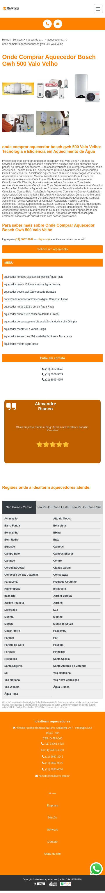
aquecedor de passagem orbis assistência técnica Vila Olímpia (40, 321)
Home (52, 793)
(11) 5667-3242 (24, 239)
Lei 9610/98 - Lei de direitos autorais (49, 707)
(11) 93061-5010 (52, 743)
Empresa (52, 805)
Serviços (52, 829)
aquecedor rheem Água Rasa (21, 343)
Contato (53, 841)
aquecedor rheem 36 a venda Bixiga (25, 329)
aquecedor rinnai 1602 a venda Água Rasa (29, 306)
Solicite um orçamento (52, 249)
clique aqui (44, 239)
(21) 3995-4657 (52, 379)
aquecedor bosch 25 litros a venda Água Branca (32, 284)
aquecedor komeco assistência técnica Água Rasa (33, 276)
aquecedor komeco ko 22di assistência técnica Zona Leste (38, 336)
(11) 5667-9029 (52, 374)
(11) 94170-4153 (52, 750)
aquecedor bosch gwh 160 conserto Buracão (30, 291)
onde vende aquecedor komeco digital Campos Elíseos (36, 299)
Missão (52, 817)
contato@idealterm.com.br (52, 775)
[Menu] (98, 8)
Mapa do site (52, 853)
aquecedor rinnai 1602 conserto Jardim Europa (31, 314)
